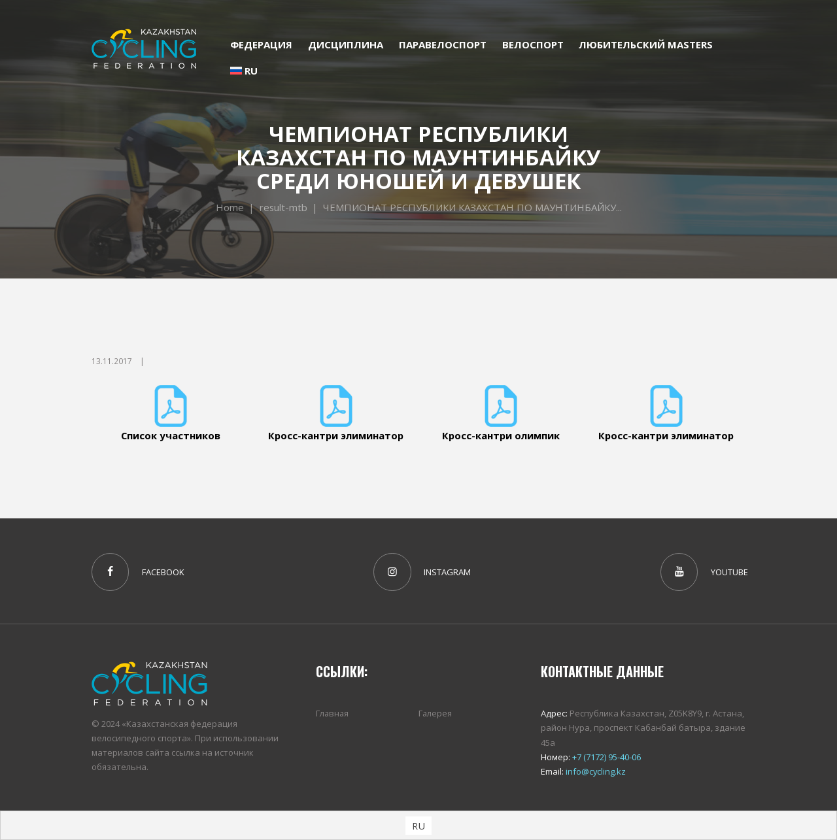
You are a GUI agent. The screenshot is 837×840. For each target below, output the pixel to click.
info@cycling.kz (595, 771)
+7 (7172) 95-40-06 (605, 757)
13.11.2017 (112, 361)
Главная (333, 714)
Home (229, 207)
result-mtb (283, 207)
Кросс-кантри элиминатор (336, 435)
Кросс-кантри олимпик (501, 435)
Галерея (435, 714)
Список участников (171, 435)
